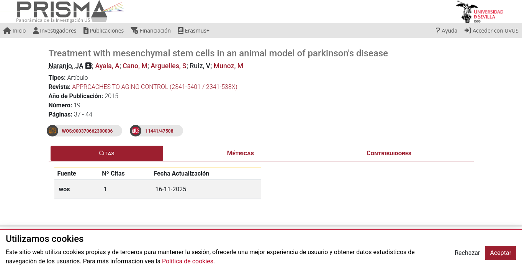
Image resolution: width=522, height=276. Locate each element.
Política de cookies (187, 261)
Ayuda (446, 30)
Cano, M (135, 66)
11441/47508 (159, 131)
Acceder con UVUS (492, 30)
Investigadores (55, 30)
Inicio (14, 30)
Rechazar (467, 252)
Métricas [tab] (240, 153)
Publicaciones (103, 30)
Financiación (151, 30)
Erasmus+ (193, 30)
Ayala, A (107, 66)
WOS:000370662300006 (87, 131)
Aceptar (500, 252)
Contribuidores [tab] (389, 153)
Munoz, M (228, 66)
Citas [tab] (107, 153)
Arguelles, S (168, 66)
